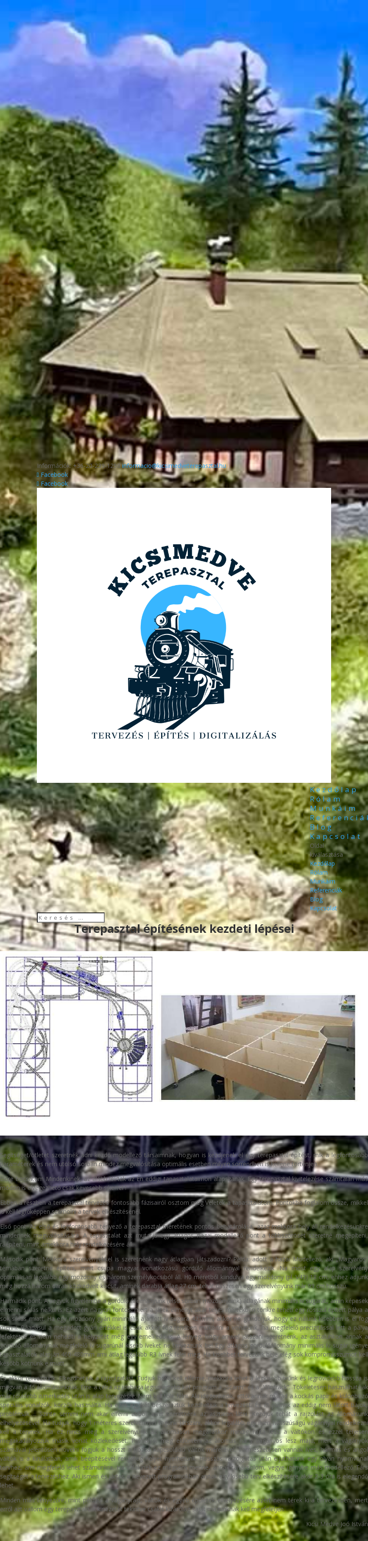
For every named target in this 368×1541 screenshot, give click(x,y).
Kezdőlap (334, 789)
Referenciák (326, 890)
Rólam (326, 799)
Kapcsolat (336, 836)
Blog (322, 827)
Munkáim (333, 808)
